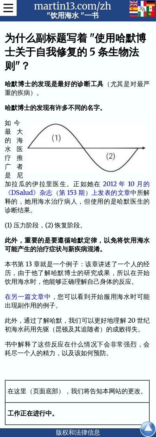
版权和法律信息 (78, 432)
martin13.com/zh (72, 6)
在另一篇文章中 (28, 296)
